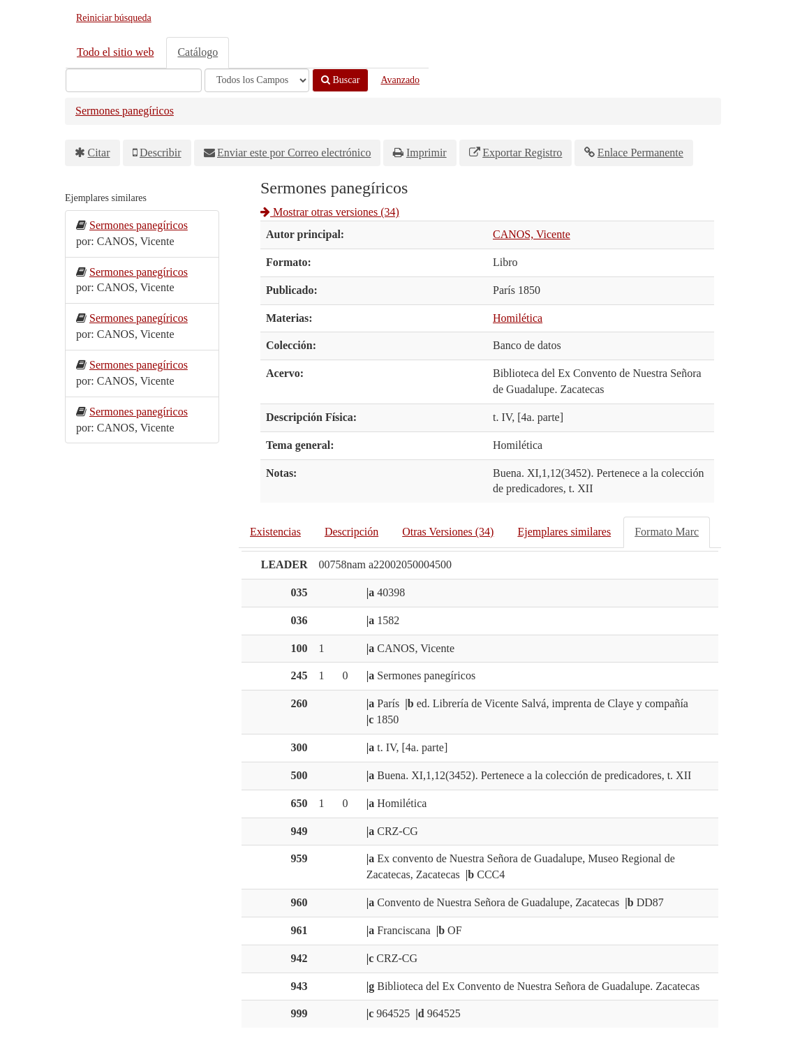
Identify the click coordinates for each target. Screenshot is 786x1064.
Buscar (340, 80)
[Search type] (257, 80)
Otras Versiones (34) (448, 532)
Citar (99, 152)
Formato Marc (667, 532)
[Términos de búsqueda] (134, 80)
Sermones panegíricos (124, 111)
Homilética (517, 318)
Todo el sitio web (115, 52)
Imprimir (426, 152)
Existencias (275, 532)
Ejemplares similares (564, 532)
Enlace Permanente (640, 152)
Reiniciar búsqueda (113, 18)
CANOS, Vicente (531, 234)
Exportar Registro (522, 152)
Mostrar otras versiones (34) (329, 212)
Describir (160, 152)
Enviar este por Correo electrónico (294, 152)
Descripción (351, 532)
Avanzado (400, 80)
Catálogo (197, 52)
